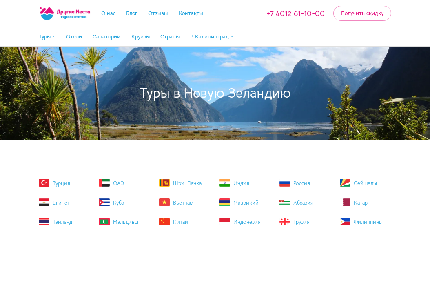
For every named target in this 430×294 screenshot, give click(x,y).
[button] (47, 36)
